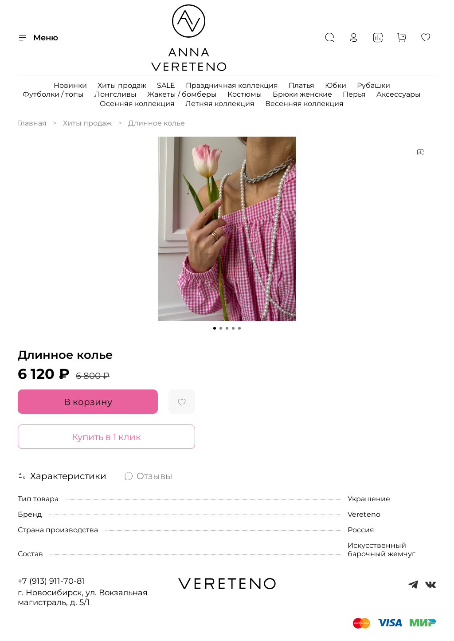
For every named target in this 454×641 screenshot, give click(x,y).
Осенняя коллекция (137, 103)
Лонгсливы (115, 94)
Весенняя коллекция (304, 103)
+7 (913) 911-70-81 (51, 581)
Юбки (335, 85)
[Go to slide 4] (233, 328)
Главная (32, 123)
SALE (166, 85)
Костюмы (244, 94)
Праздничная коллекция (232, 85)
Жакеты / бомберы (182, 94)
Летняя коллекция (219, 103)
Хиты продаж (122, 85)
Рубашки (373, 85)
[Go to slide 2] (220, 328)
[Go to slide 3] (227, 328)
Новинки (70, 85)
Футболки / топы (53, 94)
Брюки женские (302, 94)
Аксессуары (398, 94)
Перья (354, 94)
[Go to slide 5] (239, 328)
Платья (301, 85)
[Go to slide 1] (214, 328)
